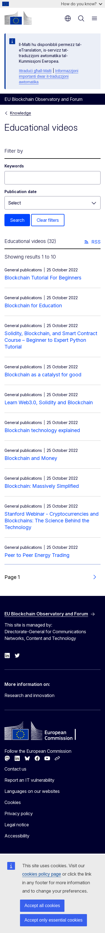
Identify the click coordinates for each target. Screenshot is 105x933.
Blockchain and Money (30, 458)
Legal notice (16, 824)
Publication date (20, 191)
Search (17, 220)
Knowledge (20, 113)
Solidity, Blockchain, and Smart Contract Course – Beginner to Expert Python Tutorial (50, 340)
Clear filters (48, 220)
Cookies (12, 802)
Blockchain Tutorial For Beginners (42, 278)
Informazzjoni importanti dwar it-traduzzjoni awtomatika (48, 76)
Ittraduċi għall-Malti (35, 71)
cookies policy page (41, 874)
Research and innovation (29, 695)
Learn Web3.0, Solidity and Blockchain (48, 402)
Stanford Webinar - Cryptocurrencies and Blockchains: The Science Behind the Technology (51, 520)
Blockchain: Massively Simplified (41, 486)
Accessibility (16, 836)
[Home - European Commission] (18, 18)
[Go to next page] (94, 577)
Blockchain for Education (33, 305)
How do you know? (81, 3)
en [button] (67, 18)
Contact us (15, 769)
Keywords (14, 166)
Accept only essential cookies (53, 920)
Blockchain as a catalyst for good (42, 374)
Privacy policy (18, 813)
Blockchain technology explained (42, 430)
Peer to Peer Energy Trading (36, 555)
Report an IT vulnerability (29, 780)
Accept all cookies (42, 905)
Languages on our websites (32, 791)
